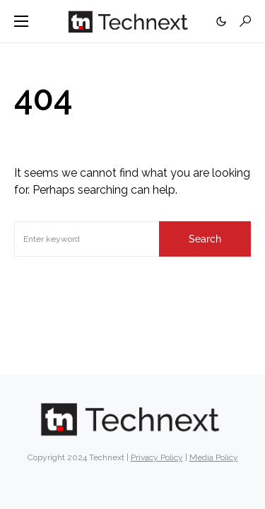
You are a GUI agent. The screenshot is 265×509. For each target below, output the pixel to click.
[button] (21, 21)
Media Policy (213, 457)
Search (205, 239)
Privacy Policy (157, 457)
